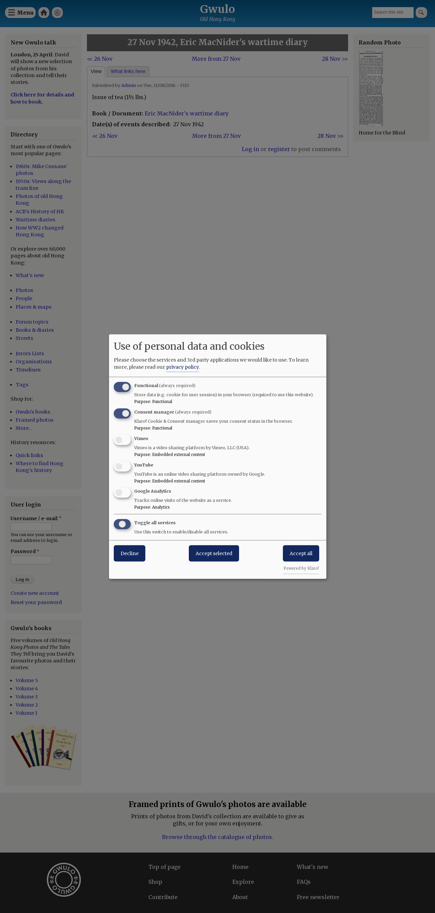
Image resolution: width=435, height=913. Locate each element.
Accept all (301, 553)
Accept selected (214, 553)
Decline (130, 553)
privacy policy (182, 367)
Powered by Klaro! (301, 568)
